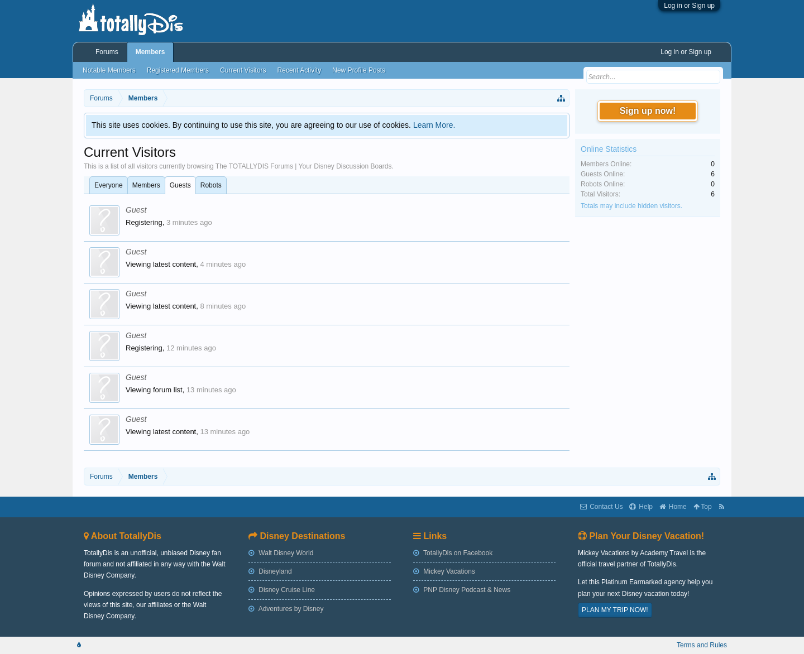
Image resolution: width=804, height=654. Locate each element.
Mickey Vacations (444, 571)
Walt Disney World (280, 553)
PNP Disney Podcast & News (461, 590)
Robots (211, 185)
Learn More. (434, 125)
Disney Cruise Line (281, 590)
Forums (106, 52)
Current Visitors (243, 70)
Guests (180, 185)
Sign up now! (648, 111)
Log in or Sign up (689, 5)
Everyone (108, 185)
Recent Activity (299, 70)
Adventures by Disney (285, 609)
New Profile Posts (358, 70)
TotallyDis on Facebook (452, 553)
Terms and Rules (702, 645)
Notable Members (109, 70)
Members (146, 185)
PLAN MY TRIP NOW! (615, 610)
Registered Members (178, 70)
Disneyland (270, 571)
